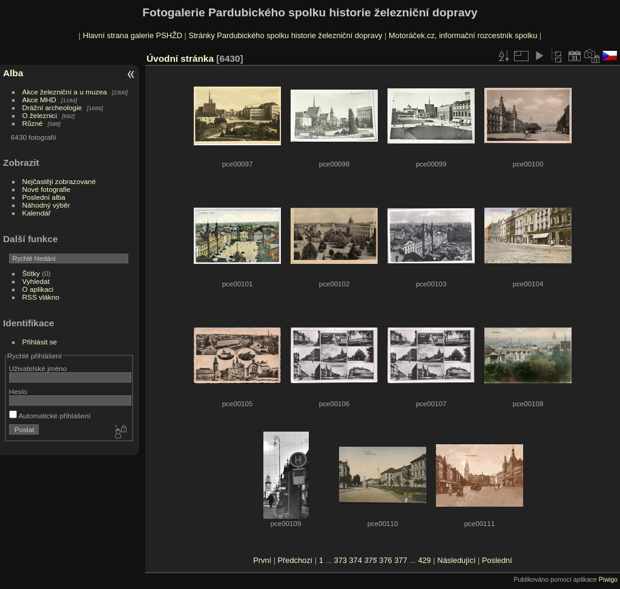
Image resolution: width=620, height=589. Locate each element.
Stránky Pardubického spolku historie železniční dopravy (285, 35)
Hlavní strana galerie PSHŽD (132, 35)
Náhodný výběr (46, 205)
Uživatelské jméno (38, 368)
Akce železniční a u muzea (64, 92)
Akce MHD (39, 100)
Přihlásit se (40, 342)
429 (424, 560)
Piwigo (608, 579)
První (262, 560)
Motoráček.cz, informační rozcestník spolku (463, 35)
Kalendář (36, 213)
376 (385, 560)
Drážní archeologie (52, 107)
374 (355, 560)
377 (400, 560)
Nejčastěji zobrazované (59, 181)
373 (340, 560)
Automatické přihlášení (50, 416)
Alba (13, 73)
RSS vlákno (40, 297)
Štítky (31, 273)
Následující (456, 560)
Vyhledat (36, 281)
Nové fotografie (46, 189)
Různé (32, 123)
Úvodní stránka (180, 58)
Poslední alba (43, 197)
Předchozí (295, 560)
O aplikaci (38, 289)
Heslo (18, 391)
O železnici (40, 115)
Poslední (497, 560)
